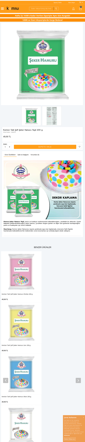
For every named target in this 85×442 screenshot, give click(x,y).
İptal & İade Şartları (6, 408)
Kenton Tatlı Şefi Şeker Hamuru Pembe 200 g (17, 293)
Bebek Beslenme (5, 366)
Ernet (45, 364)
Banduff (46, 387)
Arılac (45, 374)
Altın (45, 382)
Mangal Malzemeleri (6, 382)
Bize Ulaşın (71, 2)
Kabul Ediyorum (70, 439)
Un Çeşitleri (3, 374)
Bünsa (45, 379)
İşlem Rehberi (4, 410)
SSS (1, 413)
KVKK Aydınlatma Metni (7, 400)
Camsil (46, 361)
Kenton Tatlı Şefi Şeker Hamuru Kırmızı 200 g (17, 345)
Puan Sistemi (4, 418)
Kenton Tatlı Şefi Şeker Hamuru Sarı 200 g (58, 293)
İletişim (2, 415)
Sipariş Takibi (58, 2)
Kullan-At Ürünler (5, 379)
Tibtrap (46, 366)
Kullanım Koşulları (5, 405)
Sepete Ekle (45, 146)
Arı (44, 372)
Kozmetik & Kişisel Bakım (7, 364)
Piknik (45, 385)
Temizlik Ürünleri (5, 361)
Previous (5, 63)
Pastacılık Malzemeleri (6, 372)
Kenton (46, 377)
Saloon (46, 369)
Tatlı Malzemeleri (5, 369)
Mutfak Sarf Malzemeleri (7, 377)
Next (79, 63)
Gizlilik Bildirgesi (5, 402)
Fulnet (45, 390)
